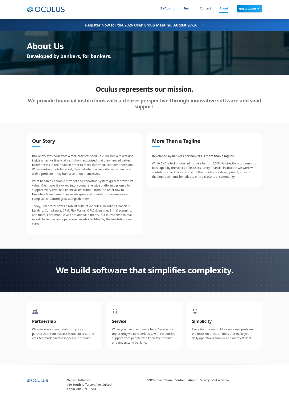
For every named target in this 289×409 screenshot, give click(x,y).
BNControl (167, 8)
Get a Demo (249, 9)
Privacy (204, 380)
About (223, 8)
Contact (205, 8)
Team (187, 8)
